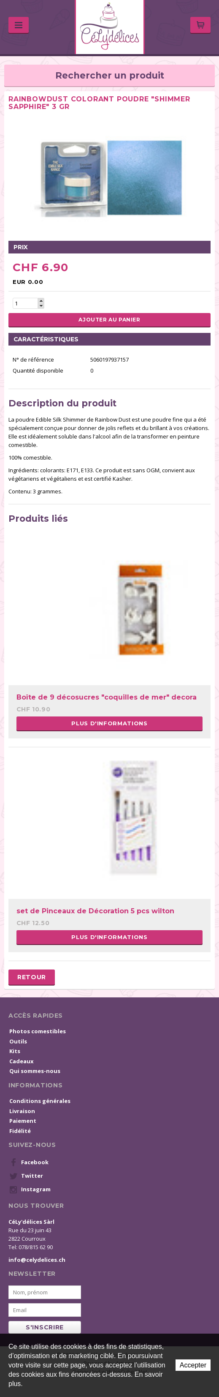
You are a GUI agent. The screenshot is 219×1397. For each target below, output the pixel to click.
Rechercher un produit (109, 75)
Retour (31, 977)
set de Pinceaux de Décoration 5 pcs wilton (95, 911)
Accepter (193, 1365)
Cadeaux (21, 1061)
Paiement (22, 1121)
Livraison (22, 1111)
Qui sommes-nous (34, 1071)
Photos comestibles (37, 1031)
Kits (14, 1051)
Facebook (29, 1162)
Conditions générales (39, 1101)
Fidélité (20, 1131)
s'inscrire (45, 1327)
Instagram (30, 1189)
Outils (18, 1041)
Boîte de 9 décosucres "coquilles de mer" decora (106, 697)
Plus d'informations (109, 723)
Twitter (26, 1176)
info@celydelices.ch (36, 1260)
